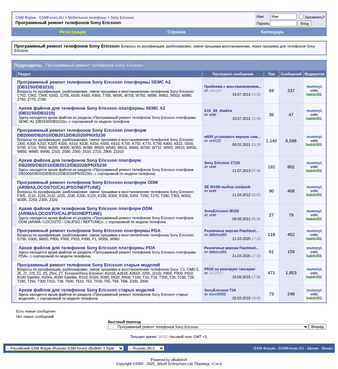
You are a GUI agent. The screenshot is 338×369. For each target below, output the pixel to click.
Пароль (262, 23)
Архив (313, 348)
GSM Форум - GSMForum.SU (40, 17)
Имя (259, 16)
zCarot (216, 364)
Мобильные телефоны (87, 17)
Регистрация (72, 31)
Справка (176, 31)
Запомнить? (312, 17)
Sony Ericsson (122, 17)
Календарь (272, 31)
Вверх (327, 348)
